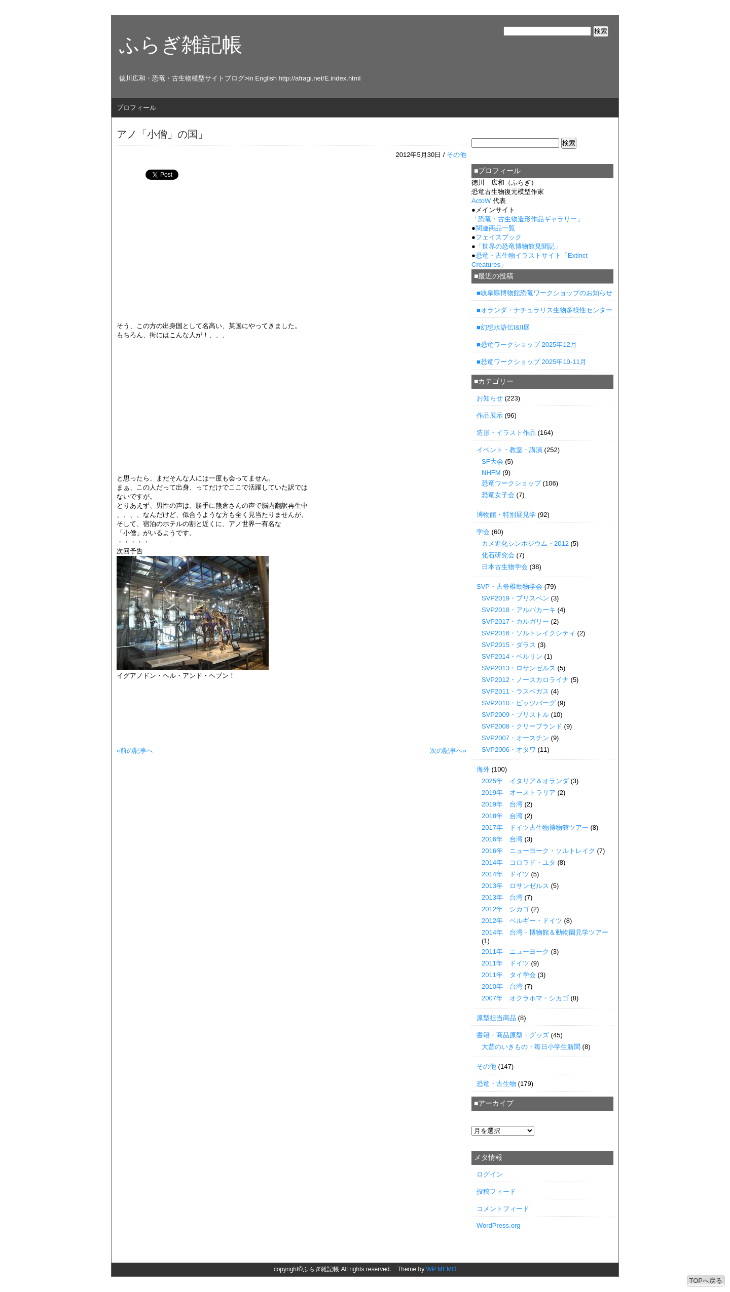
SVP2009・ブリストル (515, 714)
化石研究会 (498, 555)
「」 (527, 219)
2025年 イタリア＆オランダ (525, 781)
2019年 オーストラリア (519, 792)
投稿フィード (496, 1191)
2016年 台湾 (502, 839)
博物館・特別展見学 (506, 514)
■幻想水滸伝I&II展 (503, 327)
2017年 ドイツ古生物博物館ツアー (535, 827)
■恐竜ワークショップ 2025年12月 (527, 344)
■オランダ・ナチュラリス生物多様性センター (544, 310)
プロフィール (136, 107)
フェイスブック (499, 237)
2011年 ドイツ (505, 963)
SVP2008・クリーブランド (522, 726)
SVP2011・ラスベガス (515, 691)
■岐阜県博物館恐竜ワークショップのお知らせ (544, 293)
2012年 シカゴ (505, 909)
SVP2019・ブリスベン (515, 598)
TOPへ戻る (706, 1280)
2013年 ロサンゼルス (515, 886)
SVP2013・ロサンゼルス (519, 668)
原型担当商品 (496, 1018)
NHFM (491, 472)
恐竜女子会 (498, 495)
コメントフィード (503, 1209)
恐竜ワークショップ (511, 483)
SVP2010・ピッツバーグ (519, 703)
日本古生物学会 (505, 567)
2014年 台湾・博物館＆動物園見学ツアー (545, 932)
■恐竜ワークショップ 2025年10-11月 (532, 362)
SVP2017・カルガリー (515, 621)
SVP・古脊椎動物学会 (509, 586)
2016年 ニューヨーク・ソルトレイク (538, 851)
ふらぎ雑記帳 (180, 44)
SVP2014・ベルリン (512, 656)
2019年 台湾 (502, 804)
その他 (456, 154)
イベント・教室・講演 (509, 450)
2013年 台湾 (502, 897)
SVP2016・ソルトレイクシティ (528, 633)
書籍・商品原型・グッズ (513, 1035)
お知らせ (490, 398)
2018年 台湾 (502, 816)
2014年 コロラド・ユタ (519, 862)
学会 (483, 532)
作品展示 (490, 415)
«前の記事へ (135, 750)
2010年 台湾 (502, 986)
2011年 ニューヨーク (515, 951)
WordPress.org (498, 1225)
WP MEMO (441, 1269)
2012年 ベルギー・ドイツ (522, 920)
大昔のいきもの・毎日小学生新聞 (531, 1047)
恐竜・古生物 (496, 1083)
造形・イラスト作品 (506, 432)
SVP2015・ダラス (509, 645)
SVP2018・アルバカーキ (519, 610)
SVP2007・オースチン (515, 738)
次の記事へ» (448, 750)
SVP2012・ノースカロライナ (525, 679)
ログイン (490, 1174)
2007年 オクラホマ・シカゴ (525, 998)
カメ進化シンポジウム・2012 (525, 543)
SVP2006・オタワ (509, 749)
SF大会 (492, 461)
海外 (483, 769)
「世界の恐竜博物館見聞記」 (518, 246)
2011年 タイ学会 (509, 975)
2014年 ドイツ (505, 874)
